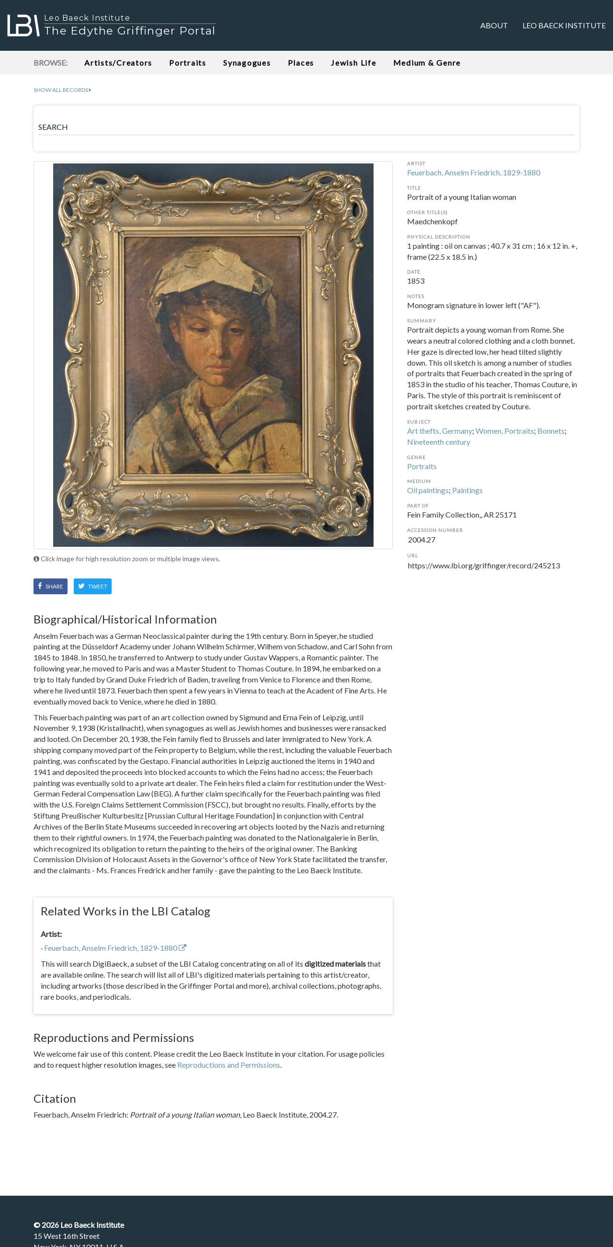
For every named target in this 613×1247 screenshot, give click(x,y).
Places (301, 62)
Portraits (187, 62)
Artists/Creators (118, 62)
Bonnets (551, 430)
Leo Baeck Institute (564, 25)
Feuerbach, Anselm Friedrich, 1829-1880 (473, 172)
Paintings (467, 490)
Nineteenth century (438, 441)
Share (50, 586)
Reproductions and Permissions (228, 1064)
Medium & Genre (427, 62)
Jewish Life (353, 62)
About (494, 25)
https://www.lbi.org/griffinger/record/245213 (493, 571)
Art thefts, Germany (439, 430)
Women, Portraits (505, 430)
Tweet (92, 586)
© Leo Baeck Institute (79, 1224)
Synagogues (247, 62)
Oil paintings (428, 490)
